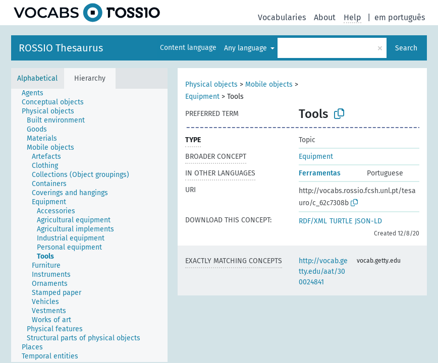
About (325, 17)
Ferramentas (320, 173)
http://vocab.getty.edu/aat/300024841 (323, 271)
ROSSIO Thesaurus (61, 48)
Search (406, 48)
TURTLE (341, 221)
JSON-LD (368, 221)
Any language (246, 48)
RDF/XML (313, 221)
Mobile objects (269, 84)
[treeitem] (36, 93)
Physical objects (211, 84)
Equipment (202, 96)
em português (399, 17)
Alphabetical (37, 78)
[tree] (89, 225)
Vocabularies (282, 17)
